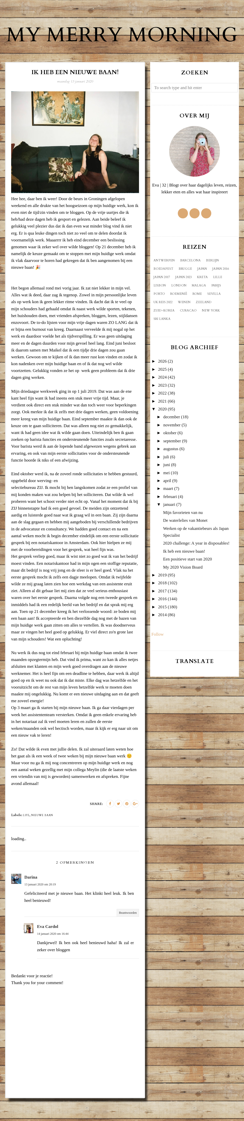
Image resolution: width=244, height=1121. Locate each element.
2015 (162, 629)
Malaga (199, 308)
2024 (162, 400)
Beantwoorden (128, 935)
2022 (162, 415)
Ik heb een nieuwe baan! (184, 574)
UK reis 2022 (162, 325)
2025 (162, 392)
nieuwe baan (42, 838)
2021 (162, 424)
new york (211, 333)
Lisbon (159, 308)
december (171, 439)
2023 (162, 408)
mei (166, 495)
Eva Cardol (47, 949)
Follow (157, 657)
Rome (197, 317)
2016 (162, 621)
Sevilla (214, 317)
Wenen (184, 325)
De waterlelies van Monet (185, 543)
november (172, 447)
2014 (162, 637)
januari (169, 527)
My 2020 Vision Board (183, 590)
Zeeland (204, 325)
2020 (162, 431)
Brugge (185, 291)
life (26, 838)
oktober (170, 455)
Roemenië (178, 317)
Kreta (202, 300)
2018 (162, 605)
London (178, 308)
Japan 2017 (161, 300)
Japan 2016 (220, 291)
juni (166, 487)
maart (168, 511)
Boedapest (163, 291)
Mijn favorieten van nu (183, 535)
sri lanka (161, 342)
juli (166, 479)
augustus (171, 471)
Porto (159, 317)
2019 (162, 597)
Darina (30, 900)
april (167, 503)
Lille (217, 300)
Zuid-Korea (164, 333)
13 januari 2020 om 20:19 (40, 907)
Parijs (216, 308)
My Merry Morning (122, 45)
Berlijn (212, 283)
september (172, 463)
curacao (188, 333)
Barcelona (190, 283)
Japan (202, 291)
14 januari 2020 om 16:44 (52, 956)
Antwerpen (164, 283)
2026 (162, 384)
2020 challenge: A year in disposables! (196, 566)
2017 (162, 613)
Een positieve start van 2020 (187, 581)
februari (170, 519)
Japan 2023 (183, 300)
